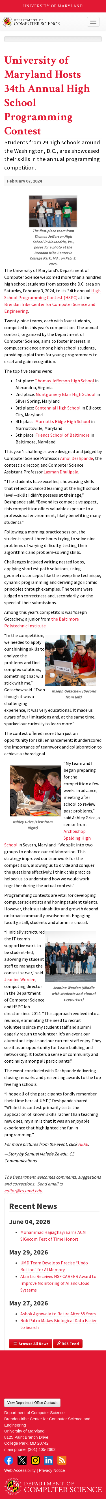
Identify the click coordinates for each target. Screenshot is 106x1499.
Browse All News (31, 1343)
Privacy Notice (52, 1470)
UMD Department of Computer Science (42, 22)
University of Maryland (53, 6)
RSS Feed (68, 1343)
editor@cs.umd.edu (23, 1190)
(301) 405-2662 (41, 1449)
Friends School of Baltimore (62, 435)
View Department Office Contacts (32, 1403)
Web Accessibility (20, 1470)
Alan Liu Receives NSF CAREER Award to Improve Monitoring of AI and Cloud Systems (58, 1283)
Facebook (8, 1460)
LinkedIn (48, 1460)
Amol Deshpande (76, 458)
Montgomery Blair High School (66, 394)
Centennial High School (58, 408)
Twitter (22, 1460)
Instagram (35, 1460)
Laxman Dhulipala (61, 472)
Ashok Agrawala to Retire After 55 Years (58, 1313)
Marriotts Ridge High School (62, 421)
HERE (83, 1144)
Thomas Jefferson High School (64, 380)
